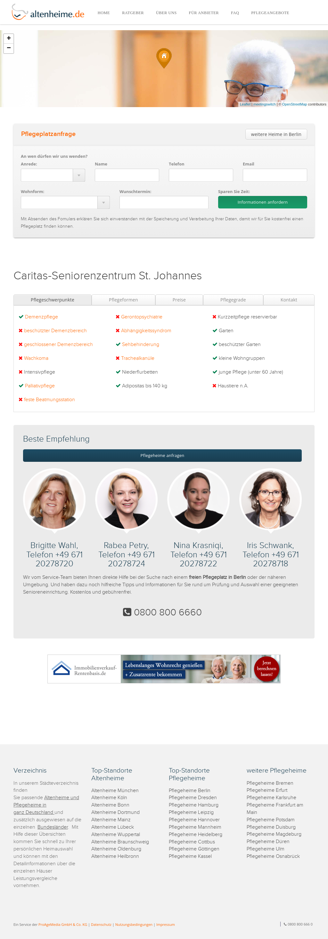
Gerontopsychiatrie (141, 317)
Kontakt (289, 300)
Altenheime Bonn (110, 805)
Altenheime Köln (109, 798)
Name (101, 164)
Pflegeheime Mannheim (195, 827)
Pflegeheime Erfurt (267, 790)
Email (248, 164)
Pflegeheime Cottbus (192, 842)
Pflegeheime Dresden (193, 798)
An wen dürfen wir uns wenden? (54, 156)
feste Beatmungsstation (49, 400)
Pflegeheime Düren (268, 842)
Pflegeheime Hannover (194, 820)
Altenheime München (115, 791)
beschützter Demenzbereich (55, 331)
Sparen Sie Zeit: (234, 191)
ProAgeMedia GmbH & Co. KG (62, 924)
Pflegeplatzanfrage (48, 134)
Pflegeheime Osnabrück (273, 856)
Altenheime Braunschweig (120, 842)
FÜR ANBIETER (204, 13)
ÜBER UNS (166, 13)
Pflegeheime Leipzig (191, 812)
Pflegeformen (123, 300)
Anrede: (29, 164)
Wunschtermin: (135, 191)
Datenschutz (101, 924)
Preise (179, 300)
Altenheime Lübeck (112, 827)
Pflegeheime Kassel (190, 856)
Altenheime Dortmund (115, 812)
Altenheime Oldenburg (116, 849)
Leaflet (245, 104)
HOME (104, 13)
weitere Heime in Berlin (276, 134)
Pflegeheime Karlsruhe (271, 798)
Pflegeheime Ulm (265, 849)
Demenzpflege (41, 317)
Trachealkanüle (137, 358)
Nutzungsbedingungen (133, 924)
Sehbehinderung (140, 345)
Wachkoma (36, 358)
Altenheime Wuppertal (115, 835)
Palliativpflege (40, 386)
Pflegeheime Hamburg (193, 805)
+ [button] (9, 39)
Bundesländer (52, 827)
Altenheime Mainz (111, 820)
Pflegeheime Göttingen (194, 849)
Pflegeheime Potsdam (271, 820)
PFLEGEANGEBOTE (270, 13)
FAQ (235, 13)
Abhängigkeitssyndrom (146, 331)
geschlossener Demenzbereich (58, 345)
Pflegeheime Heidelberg (195, 835)
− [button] (9, 48)
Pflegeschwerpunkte (52, 300)
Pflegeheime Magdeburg (274, 834)
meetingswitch (264, 104)
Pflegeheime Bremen (270, 783)
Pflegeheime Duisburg (271, 827)
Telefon (176, 164)
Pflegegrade (233, 300)
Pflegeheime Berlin (189, 791)
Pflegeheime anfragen (162, 455)
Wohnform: (32, 191)
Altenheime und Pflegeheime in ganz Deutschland (46, 805)
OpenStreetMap (294, 104)
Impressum (165, 924)
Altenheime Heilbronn (115, 856)
